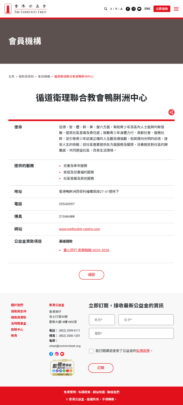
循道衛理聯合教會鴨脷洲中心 (74, 76)
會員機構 (44, 76)
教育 (14, 335)
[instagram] (134, 9)
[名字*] (146, 319)
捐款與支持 (18, 311)
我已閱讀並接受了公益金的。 (124, 351)
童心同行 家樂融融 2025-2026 (86, 250)
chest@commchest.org (65, 346)
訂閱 (100, 368)
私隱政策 (143, 351)
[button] (105, 9)
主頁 (11, 76)
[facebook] (128, 9)
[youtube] (139, 9)
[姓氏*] (102, 319)
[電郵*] (131, 333)
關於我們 (17, 305)
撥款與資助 (26, 76)
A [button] (111, 8)
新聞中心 (17, 329)
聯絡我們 (113, 392)
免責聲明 (70, 392)
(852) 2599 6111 (69, 330)
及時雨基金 (18, 323)
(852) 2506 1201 (69, 335)
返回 (91, 275)
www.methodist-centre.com (79, 229)
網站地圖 (99, 392)
